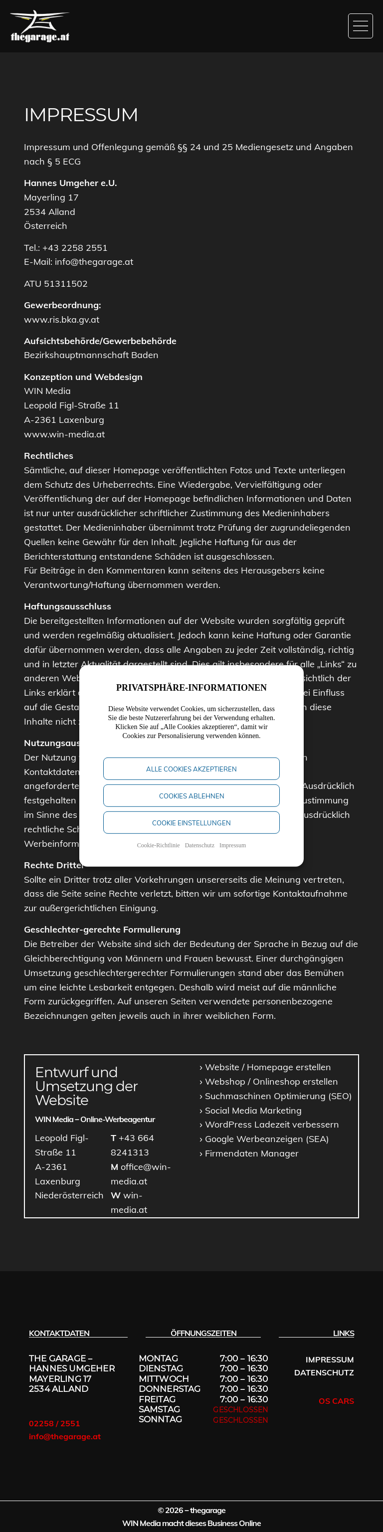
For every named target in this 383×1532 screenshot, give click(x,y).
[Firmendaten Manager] (249, 1154)
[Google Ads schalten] (264, 1139)
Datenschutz (199, 854)
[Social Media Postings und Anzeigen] (250, 1111)
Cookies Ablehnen (191, 805)
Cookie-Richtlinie (158, 854)
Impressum (232, 854)
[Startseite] (40, 26)
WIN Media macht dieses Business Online (191, 1523)
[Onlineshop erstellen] (268, 1082)
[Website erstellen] (265, 1067)
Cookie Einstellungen (191, 832)
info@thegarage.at (94, 261)
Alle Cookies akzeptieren (191, 778)
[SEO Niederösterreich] (275, 1096)
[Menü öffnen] (360, 25)
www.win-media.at (64, 434)
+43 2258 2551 (75, 247)
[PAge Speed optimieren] (269, 1125)
